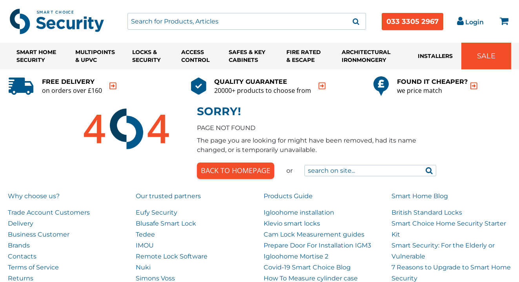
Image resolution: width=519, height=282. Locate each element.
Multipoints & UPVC (95, 56)
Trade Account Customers (49, 212)
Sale (486, 56)
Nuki (143, 267)
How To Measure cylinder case (311, 278)
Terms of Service (33, 267)
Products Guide (288, 196)
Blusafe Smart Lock (166, 223)
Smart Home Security (36, 56)
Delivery (20, 223)
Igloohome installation (299, 212)
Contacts (22, 256)
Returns (20, 278)
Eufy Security (156, 212)
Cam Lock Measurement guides (314, 234)
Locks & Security (146, 56)
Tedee (145, 234)
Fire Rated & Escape (303, 56)
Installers (435, 56)
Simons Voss (155, 278)
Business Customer (38, 234)
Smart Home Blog (420, 196)
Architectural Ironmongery (366, 56)
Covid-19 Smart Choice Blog (307, 267)
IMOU (145, 245)
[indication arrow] (113, 86)
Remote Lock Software (172, 256)
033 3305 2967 (412, 21)
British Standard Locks (427, 212)
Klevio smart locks (292, 223)
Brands (19, 245)
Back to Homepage (235, 170)
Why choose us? (34, 196)
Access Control (195, 56)
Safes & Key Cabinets (247, 56)
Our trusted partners (168, 196)
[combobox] (246, 21)
